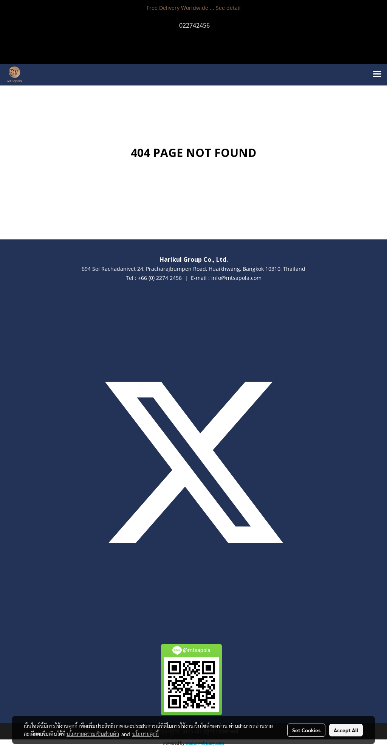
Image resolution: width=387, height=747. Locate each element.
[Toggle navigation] (377, 74)
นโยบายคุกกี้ (145, 733)
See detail (228, 7)
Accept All (346, 730)
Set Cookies (306, 730)
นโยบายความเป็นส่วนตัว (93, 733)
